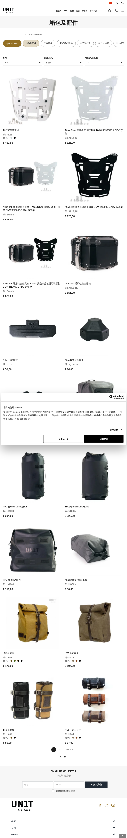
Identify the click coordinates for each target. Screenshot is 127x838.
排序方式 (48, 57)
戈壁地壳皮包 (72, 631)
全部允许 (104, 439)
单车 (66, 11)
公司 (63, 803)
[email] (69, 760)
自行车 (59, 11)
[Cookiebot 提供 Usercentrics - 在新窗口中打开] (111, 397)
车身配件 (48, 43)
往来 (63, 797)
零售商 (84, 11)
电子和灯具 (85, 43)
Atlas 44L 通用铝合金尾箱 (78, 275)
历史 (78, 11)
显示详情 (114, 429)
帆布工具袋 (8, 705)
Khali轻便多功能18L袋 (76, 561)
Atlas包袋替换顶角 (74, 349)
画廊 (72, 11)
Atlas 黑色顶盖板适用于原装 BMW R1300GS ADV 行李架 (94, 201)
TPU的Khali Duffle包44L (77, 490)
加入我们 (96, 760)
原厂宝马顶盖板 (11, 127)
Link (73, 766)
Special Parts (12, 43)
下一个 (69, 725)
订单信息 (63, 823)
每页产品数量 (91, 57)
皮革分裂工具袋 (73, 705)
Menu (63, 810)
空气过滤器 (103, 43)
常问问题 (93, 11)
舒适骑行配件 (66, 43)
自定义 (63, 439)
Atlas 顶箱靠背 (10, 349)
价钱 (5, 57)
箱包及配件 (31, 43)
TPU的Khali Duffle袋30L (15, 490)
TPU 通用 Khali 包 (12, 561)
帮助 (63, 816)
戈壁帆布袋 (8, 631)
